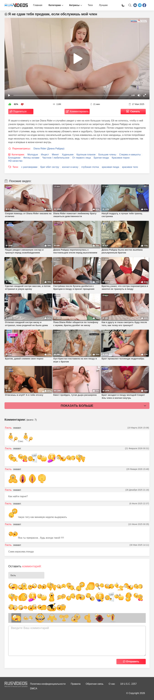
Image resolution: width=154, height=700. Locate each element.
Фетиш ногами (31, 157)
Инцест (45, 154)
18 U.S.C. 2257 (128, 684)
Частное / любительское (55, 157)
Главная (37, 5)
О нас (112, 684)
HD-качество (15, 161)
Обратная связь (94, 684)
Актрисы (74, 5)
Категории (55, 5)
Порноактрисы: (21, 148)
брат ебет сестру (49, 167)
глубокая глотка (90, 167)
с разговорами (29, 167)
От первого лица (81, 157)
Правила (76, 684)
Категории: (18, 154)
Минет (55, 154)
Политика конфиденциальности (48, 684)
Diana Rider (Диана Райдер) (49, 148)
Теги (90, 5)
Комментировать (79, 111)
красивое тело (130, 167)
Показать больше (77, 405)
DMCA (33, 688)
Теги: (15, 167)
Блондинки (14, 157)
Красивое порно (121, 157)
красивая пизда (110, 167)
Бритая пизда (101, 157)
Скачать (135, 111)
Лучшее (103, 5)
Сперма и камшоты (130, 154)
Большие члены (107, 154)
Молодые (33, 154)
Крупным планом (86, 154)
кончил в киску (70, 167)
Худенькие (68, 154)
